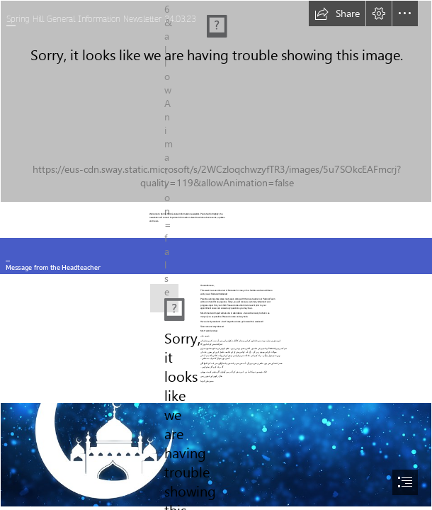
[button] (337, 13)
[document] (216, 255)
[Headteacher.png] (161, 298)
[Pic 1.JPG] (216, 101)
